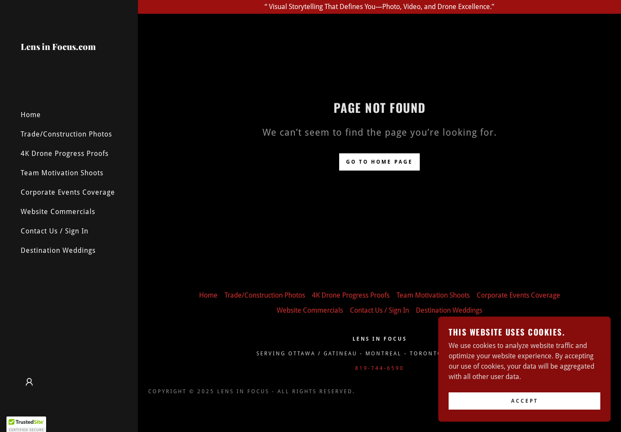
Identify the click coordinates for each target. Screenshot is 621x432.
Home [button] (208, 295)
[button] (29, 382)
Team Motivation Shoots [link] (62, 173)
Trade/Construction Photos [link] (66, 134)
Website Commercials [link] (58, 212)
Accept (524, 401)
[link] (69, 58)
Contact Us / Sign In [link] (54, 231)
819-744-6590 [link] (379, 368)
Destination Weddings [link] (58, 250)
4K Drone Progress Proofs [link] (65, 153)
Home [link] (31, 115)
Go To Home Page (379, 162)
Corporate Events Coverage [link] (68, 192)
